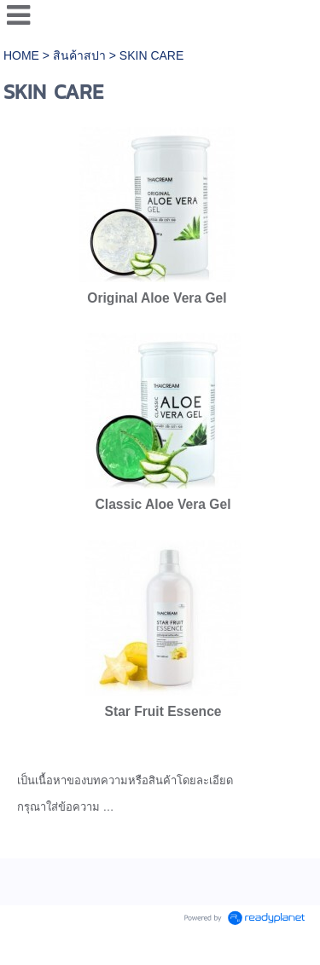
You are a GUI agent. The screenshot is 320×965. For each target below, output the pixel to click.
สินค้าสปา (79, 55)
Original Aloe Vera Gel (156, 298)
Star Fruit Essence (163, 711)
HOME (23, 55)
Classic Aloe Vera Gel (163, 504)
